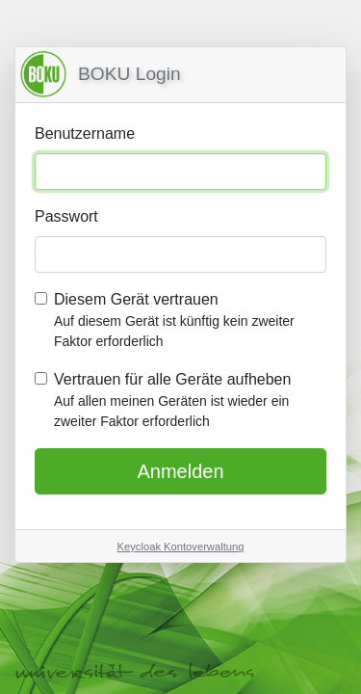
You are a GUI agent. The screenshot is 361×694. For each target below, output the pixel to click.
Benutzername (85, 133)
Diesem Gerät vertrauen (190, 321)
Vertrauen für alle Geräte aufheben (190, 401)
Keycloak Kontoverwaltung (181, 546)
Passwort (66, 216)
